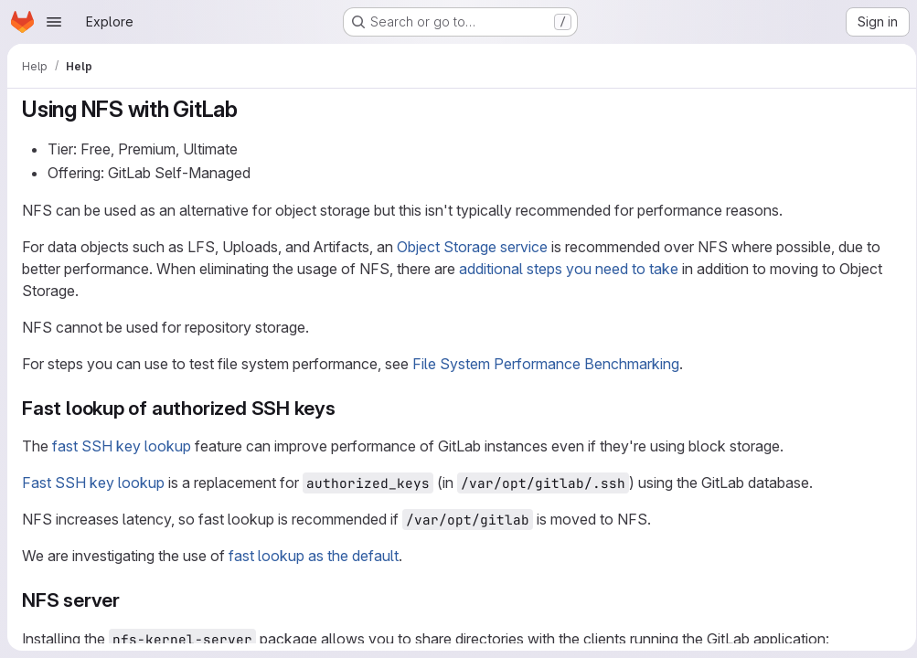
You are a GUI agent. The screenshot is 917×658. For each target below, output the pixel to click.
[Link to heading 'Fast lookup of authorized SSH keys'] (346, 408)
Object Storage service (472, 247)
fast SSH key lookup (121, 446)
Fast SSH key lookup (93, 482)
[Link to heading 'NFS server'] (130, 600)
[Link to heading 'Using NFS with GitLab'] (249, 109)
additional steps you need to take (568, 269)
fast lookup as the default (314, 556)
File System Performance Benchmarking (545, 364)
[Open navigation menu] (54, 22)
